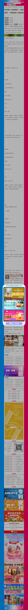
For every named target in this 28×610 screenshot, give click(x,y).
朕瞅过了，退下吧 (14, 323)
